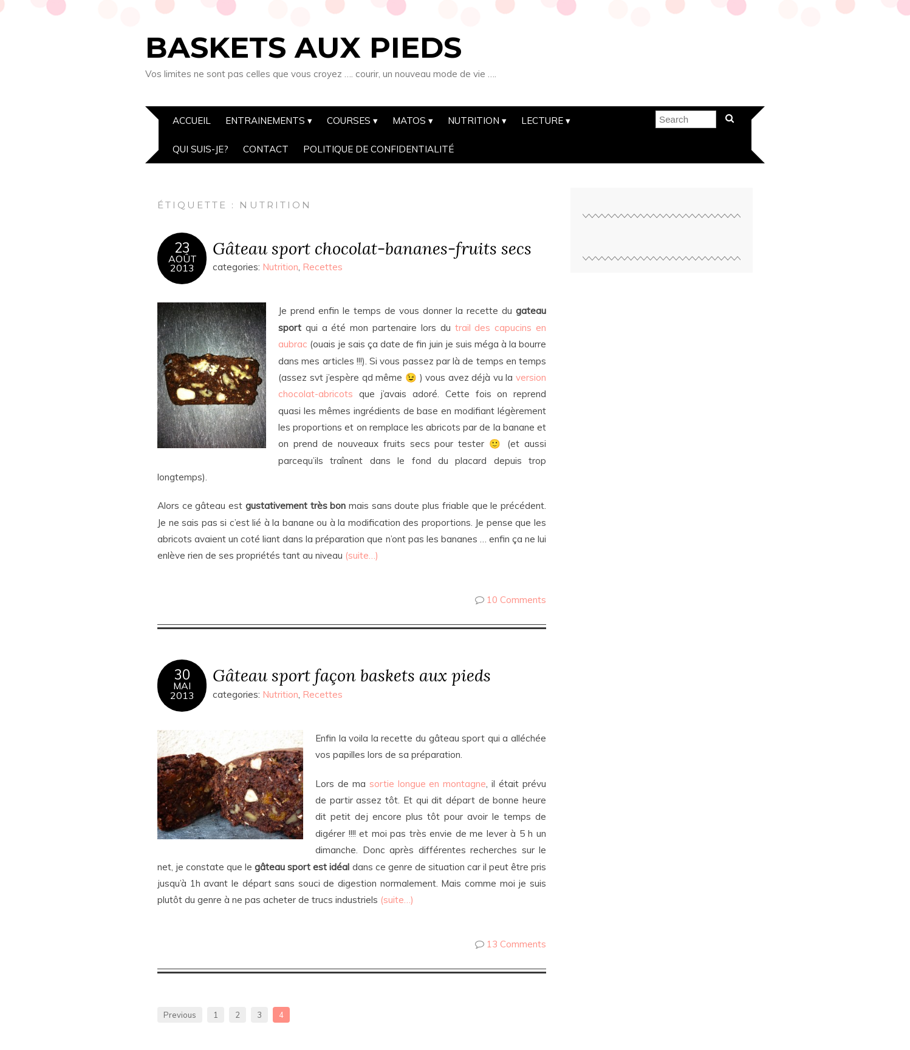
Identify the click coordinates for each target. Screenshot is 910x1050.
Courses (349, 120)
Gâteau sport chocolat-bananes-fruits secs (372, 248)
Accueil (192, 120)
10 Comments (516, 599)
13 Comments (516, 944)
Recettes (323, 267)
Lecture (542, 120)
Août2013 (182, 263)
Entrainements (265, 120)
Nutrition (473, 120)
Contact (266, 149)
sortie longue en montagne (426, 783)
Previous (179, 1015)
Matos (409, 120)
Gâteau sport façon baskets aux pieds (352, 675)
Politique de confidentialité (378, 149)
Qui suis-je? (200, 149)
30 (182, 674)
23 (182, 247)
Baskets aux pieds (303, 47)
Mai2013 (182, 690)
